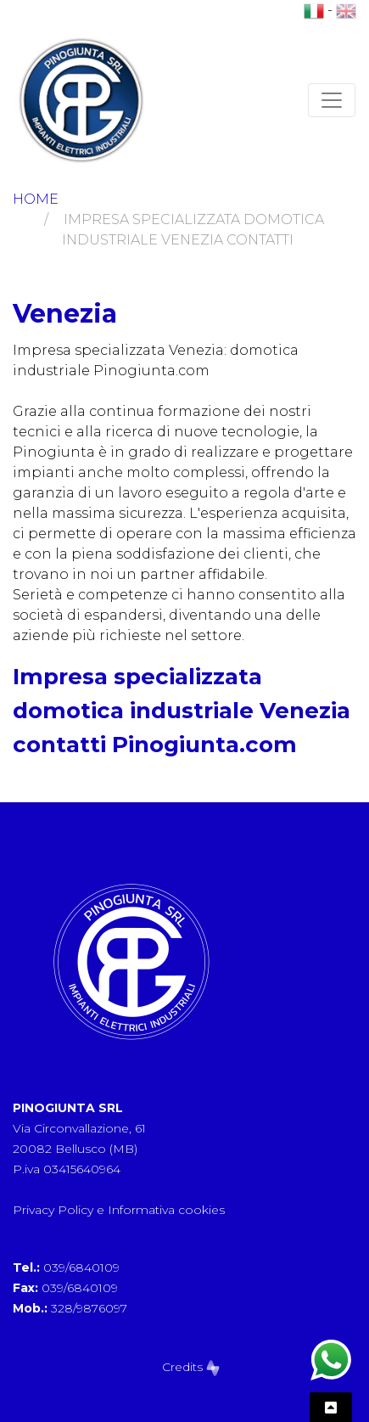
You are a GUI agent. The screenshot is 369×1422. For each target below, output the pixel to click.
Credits (191, 1366)
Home (36, 199)
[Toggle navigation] (331, 100)
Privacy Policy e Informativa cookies (119, 1209)
